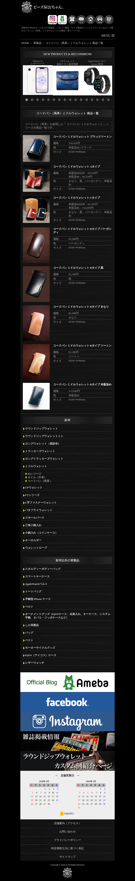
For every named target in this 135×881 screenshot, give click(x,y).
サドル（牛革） (37, 477)
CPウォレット (33, 487)
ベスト (29, 640)
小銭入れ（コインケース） (41, 532)
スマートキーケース (37, 576)
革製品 (37, 43)
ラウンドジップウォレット (41, 428)
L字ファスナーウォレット (41, 502)
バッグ (29, 632)
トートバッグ (33, 591)
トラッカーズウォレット (40, 451)
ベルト (29, 606)
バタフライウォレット (38, 510)
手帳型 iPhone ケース (38, 599)
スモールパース (34, 517)
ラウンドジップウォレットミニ (44, 436)
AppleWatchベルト (36, 584)
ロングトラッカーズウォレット (44, 458)
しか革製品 (32, 625)
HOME (25, 43)
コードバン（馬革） (40, 480)
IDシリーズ (35, 473)
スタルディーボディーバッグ (43, 569)
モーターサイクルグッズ (40, 647)
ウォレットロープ (36, 547)
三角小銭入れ (33, 525)
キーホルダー (33, 540)
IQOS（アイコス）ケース (40, 655)
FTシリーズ (32, 495)
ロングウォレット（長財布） (43, 443)
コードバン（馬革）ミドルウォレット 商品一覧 (74, 43)
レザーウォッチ (34, 662)
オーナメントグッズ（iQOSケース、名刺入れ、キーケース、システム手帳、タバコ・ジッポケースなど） (68, 616)
